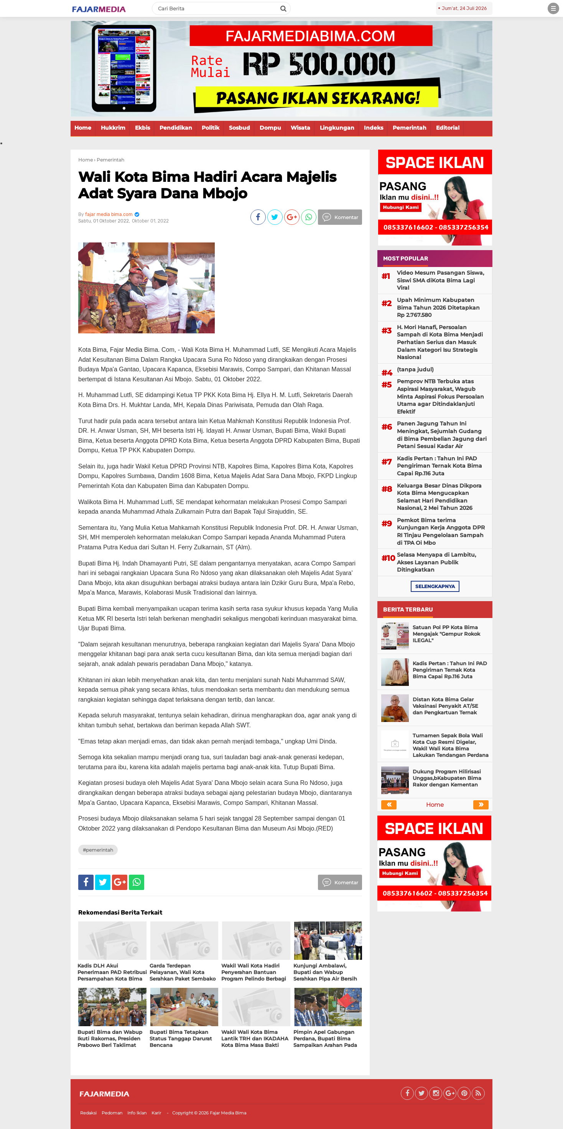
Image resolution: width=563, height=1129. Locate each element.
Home (82, 127)
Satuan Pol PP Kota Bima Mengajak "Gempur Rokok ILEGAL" (446, 633)
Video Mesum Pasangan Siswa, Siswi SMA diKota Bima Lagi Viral (440, 280)
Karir (156, 1113)
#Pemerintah (98, 850)
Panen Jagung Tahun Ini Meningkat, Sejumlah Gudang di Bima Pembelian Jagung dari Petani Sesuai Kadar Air (442, 435)
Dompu (270, 127)
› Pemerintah (109, 160)
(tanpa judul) (415, 369)
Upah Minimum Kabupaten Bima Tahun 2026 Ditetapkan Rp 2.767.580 (438, 307)
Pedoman (112, 1113)
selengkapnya (435, 586)
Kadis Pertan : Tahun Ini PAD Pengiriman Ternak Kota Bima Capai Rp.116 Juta (439, 466)
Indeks (373, 127)
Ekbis (142, 127)
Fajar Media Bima (228, 1113)
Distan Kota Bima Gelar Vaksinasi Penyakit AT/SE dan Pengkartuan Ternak (445, 705)
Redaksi (88, 1113)
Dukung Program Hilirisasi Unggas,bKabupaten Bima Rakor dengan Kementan (447, 778)
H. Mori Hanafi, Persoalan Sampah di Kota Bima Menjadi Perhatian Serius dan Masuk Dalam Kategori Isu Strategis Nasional (440, 342)
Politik (210, 127)
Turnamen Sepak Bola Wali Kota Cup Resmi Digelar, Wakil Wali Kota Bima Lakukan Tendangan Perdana (451, 745)
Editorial (447, 127)
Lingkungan (337, 127)
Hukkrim (113, 127)
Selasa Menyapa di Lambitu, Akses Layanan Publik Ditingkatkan (436, 562)
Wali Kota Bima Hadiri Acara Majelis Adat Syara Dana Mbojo (207, 185)
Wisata (300, 127)
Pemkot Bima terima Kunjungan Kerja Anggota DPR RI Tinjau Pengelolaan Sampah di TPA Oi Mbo (441, 531)
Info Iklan (137, 1113)
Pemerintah (409, 127)
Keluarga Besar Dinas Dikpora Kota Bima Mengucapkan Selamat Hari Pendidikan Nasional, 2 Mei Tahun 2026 (439, 497)
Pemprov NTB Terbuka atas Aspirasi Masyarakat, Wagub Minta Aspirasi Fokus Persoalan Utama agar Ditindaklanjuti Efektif (440, 396)
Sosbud (239, 127)
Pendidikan (176, 127)
